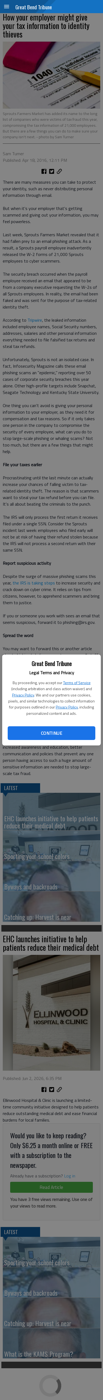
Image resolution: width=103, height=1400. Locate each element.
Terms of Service (77, 682)
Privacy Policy (23, 695)
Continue (51, 733)
